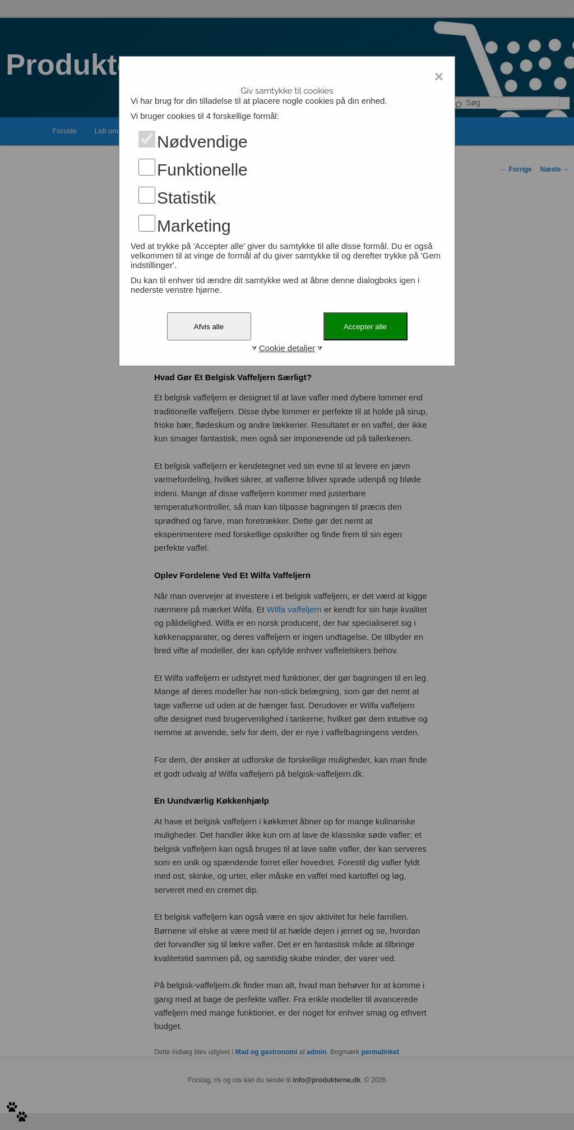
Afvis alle (209, 326)
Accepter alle (365, 326)
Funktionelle (202, 169)
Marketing (194, 225)
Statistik (186, 197)
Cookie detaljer (287, 348)
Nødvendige (202, 141)
